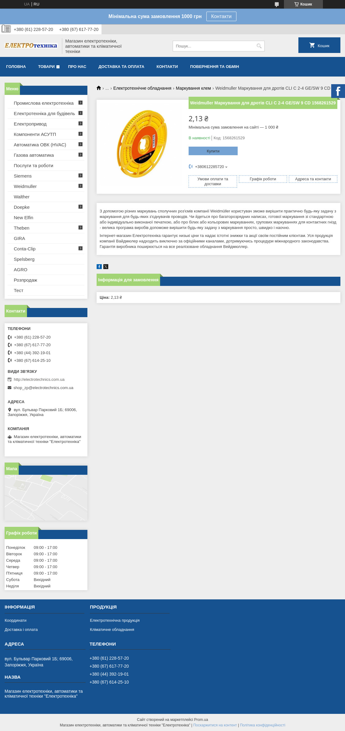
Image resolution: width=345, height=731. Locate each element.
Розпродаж (25, 280)
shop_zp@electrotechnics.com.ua (43, 387)
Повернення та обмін (214, 66)
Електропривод (30, 123)
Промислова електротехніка (44, 103)
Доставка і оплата (21, 629)
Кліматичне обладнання (112, 629)
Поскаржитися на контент (215, 725)
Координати (15, 620)
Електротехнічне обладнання (142, 88)
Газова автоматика (34, 155)
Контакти (221, 16)
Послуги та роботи (33, 165)
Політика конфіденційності (262, 725)
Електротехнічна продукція (115, 620)
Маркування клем (193, 88)
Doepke (22, 207)
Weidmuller (25, 186)
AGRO (20, 269)
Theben (21, 228)
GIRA (19, 238)
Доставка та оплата (121, 66)
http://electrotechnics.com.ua (39, 379)
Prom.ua (201, 720)
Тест (18, 290)
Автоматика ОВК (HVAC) (40, 144)
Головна (16, 66)
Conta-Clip (25, 248)
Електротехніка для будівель (44, 113)
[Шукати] (259, 46)
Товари (46, 66)
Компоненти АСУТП (35, 134)
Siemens (23, 175)
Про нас (77, 66)
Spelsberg (24, 259)
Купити (213, 151)
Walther (21, 196)
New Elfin (23, 217)
